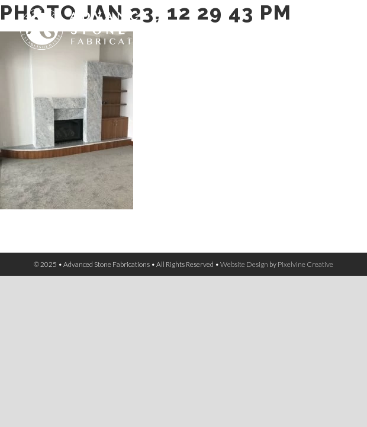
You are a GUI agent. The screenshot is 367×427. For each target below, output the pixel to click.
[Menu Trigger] (339, 24)
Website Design (244, 264)
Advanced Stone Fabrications (114, 35)
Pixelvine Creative (305, 264)
